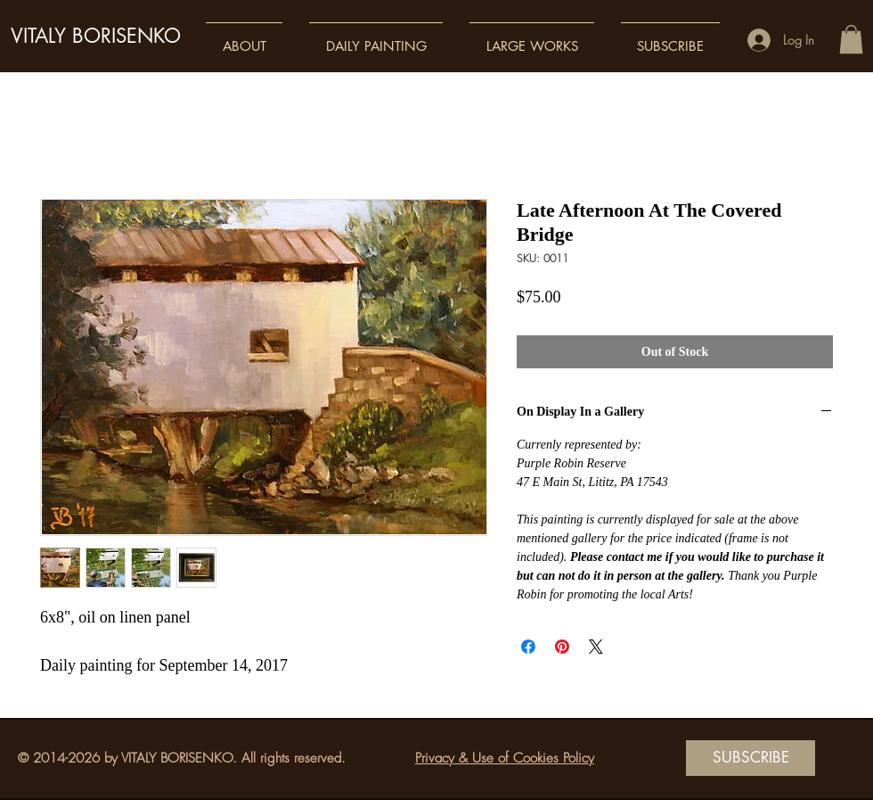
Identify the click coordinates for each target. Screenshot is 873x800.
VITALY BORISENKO (96, 35)
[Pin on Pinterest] (562, 646)
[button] (244, 38)
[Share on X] (596, 646)
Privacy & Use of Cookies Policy (504, 758)
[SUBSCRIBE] (750, 758)
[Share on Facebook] (528, 646)
